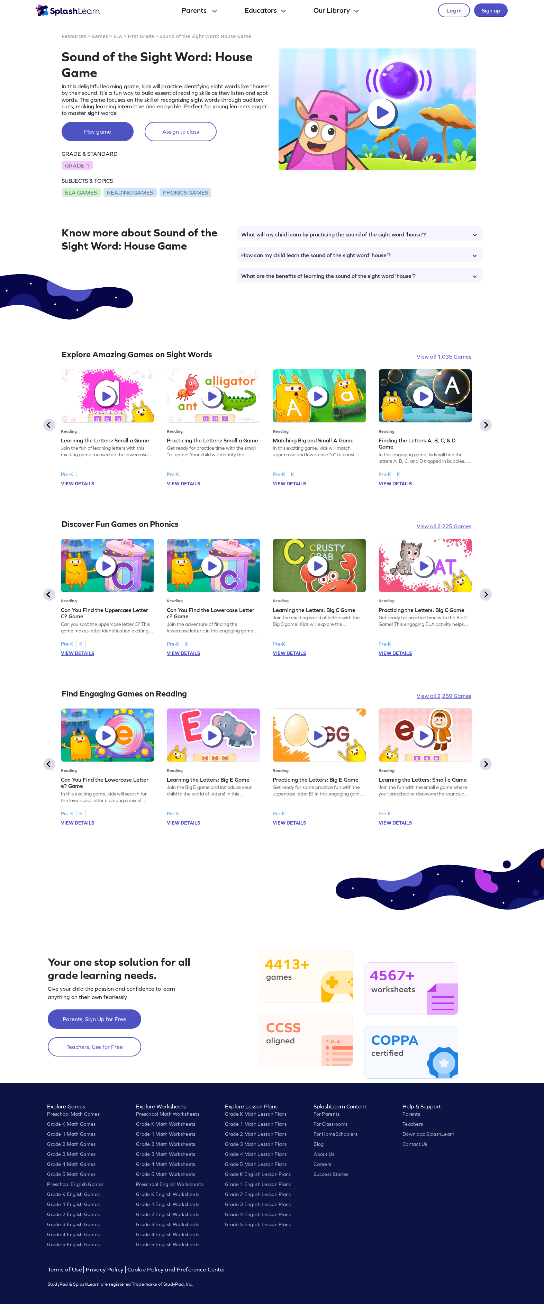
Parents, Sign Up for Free (94, 1019)
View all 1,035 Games (444, 356)
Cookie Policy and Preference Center (176, 1269)
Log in (454, 10)
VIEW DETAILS (77, 483)
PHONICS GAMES (185, 192)
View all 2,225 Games (444, 526)
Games (100, 36)
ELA (118, 36)
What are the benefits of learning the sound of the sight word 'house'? (359, 276)
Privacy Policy (104, 1269)
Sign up (491, 10)
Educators (265, 10)
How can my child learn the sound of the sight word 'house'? (359, 255)
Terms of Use (66, 1269)
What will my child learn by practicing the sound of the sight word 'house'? (359, 234)
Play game (97, 131)
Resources (74, 36)
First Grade (141, 36)
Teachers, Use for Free (94, 1047)
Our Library (336, 10)
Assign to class (180, 131)
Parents (199, 10)
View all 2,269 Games (444, 696)
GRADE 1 (77, 165)
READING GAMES (130, 192)
